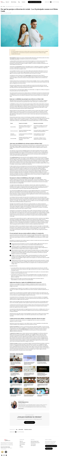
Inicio (1, 6)
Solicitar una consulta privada (34, 2)
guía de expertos (31, 235)
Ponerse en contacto (29, 422)
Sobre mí (7, 2)
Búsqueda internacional (35, 442)
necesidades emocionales (14, 58)
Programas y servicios (28, 429)
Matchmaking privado (35, 441)
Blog (19, 2)
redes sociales (28, 75)
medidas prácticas (15, 157)
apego (17, 151)
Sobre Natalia (21, 429)
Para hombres (33, 444)
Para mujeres (33, 445)
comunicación (18, 66)
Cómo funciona (22, 442)
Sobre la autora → (21, 408)
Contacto (23, 2)
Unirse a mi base (49, 448)
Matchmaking (13, 2)
